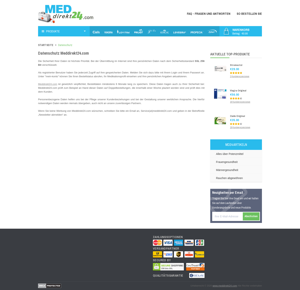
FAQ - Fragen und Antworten (208, 14)
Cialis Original (237, 116)
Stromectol (236, 65)
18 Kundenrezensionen (240, 127)
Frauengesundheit (227, 161)
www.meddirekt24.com (225, 285)
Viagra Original (238, 90)
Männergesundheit (227, 170)
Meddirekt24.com (47, 84)
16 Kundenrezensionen (240, 102)
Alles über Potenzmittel (229, 153)
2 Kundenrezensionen (239, 76)
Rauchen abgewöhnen (229, 178)
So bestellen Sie (249, 14)
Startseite (46, 45)
